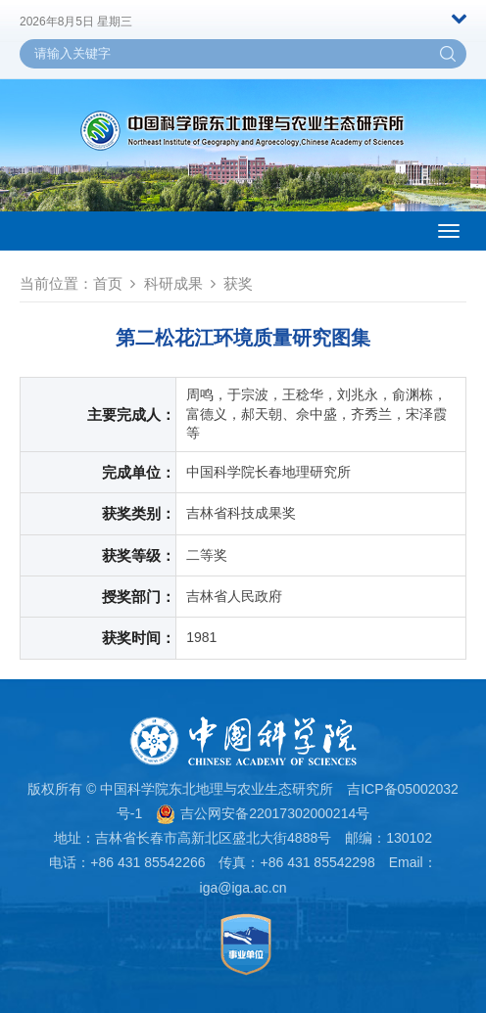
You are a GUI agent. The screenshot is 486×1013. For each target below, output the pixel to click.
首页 (107, 283)
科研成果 (173, 283)
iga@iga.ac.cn (243, 888)
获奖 (238, 283)
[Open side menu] (448, 231)
